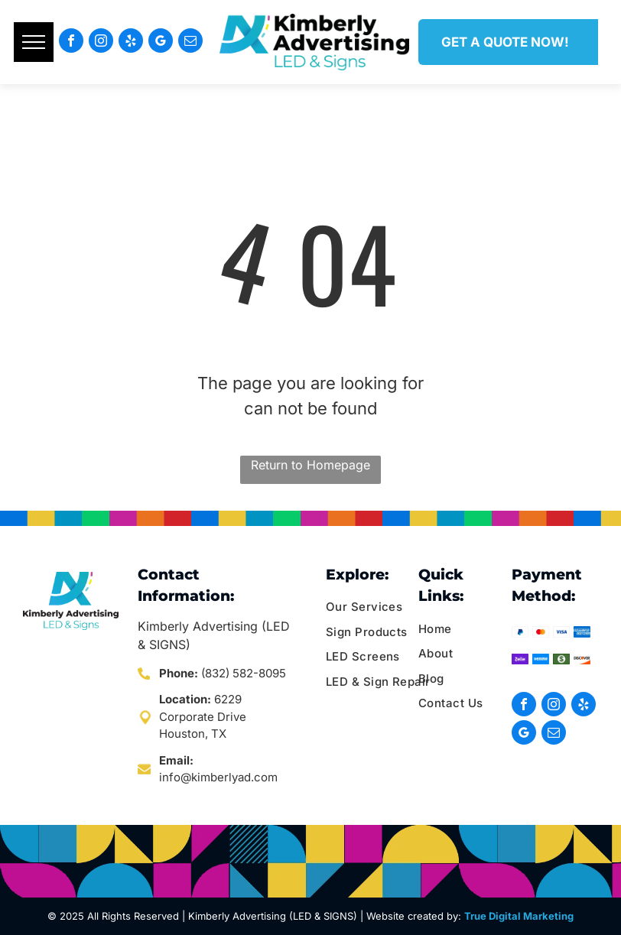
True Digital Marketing (519, 916)
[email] (190, 42)
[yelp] (131, 42)
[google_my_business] (160, 42)
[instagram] (101, 42)
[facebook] (71, 42)
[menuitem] (384, 607)
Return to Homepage (310, 464)
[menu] (34, 42)
